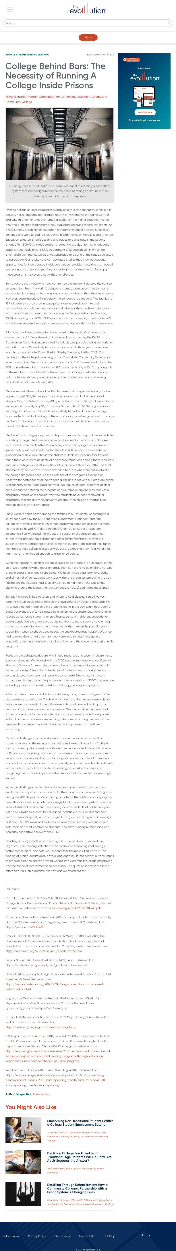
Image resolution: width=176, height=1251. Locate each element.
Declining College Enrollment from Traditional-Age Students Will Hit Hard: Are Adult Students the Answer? (79, 1157)
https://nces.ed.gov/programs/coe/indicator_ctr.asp (40, 1027)
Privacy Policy (37, 1236)
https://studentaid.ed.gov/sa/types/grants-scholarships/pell (46, 965)
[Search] (88, 23)
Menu (88, 37)
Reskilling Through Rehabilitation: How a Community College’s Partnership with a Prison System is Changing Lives (77, 1188)
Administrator (42, 1094)
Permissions (62, 1236)
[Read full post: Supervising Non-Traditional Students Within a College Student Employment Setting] (23, 1130)
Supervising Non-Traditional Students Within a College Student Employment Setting (80, 1123)
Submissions (11, 1236)
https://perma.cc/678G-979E (24, 927)
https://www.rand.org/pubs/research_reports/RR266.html (43, 951)
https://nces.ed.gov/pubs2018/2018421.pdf (72, 908)
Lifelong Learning (38, 54)
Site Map (109, 1236)
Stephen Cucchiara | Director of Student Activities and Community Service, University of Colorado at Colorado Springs (77, 1136)
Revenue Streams (15, 54)
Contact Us (86, 1236)
